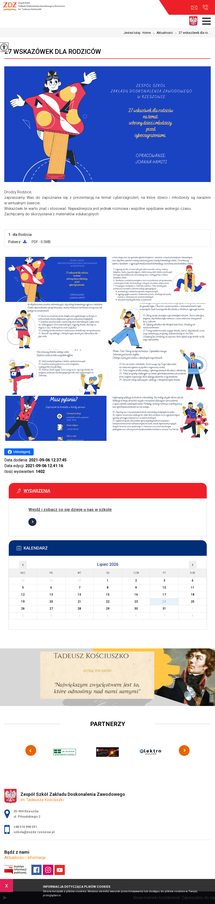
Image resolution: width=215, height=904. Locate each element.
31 (164, 608)
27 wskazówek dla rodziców (52, 51)
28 (79, 608)
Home (146, 32)
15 (108, 594)
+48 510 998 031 (205, 7)
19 (23, 601)
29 (108, 608)
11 (192, 587)
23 (136, 601)
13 (51, 594)
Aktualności (162, 33)
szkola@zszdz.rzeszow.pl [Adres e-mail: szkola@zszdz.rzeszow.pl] (34, 832)
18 (192, 594)
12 (23, 594)
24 (164, 601)
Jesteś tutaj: (133, 32)
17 (164, 594)
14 (79, 594)
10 (164, 587)
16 (136, 594)
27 (51, 608)
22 (108, 601)
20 (51, 601)
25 (192, 601)
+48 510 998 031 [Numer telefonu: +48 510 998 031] (25, 827)
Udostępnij (19, 452)
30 (136, 608)
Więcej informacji (32, 522)
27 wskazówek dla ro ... (192, 33)
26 (23, 608)
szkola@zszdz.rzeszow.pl (194, 8)
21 (79, 601)
